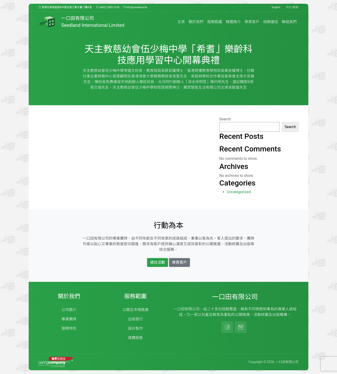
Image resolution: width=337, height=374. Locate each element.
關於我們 (196, 22)
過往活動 (157, 262)
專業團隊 (69, 319)
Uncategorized (239, 192)
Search (225, 119)
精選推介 (233, 22)
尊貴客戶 (251, 22)
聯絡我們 (289, 22)
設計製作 (135, 328)
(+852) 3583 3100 (108, 7)
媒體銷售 (135, 338)
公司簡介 (69, 310)
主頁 (181, 22)
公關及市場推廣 (135, 310)
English (276, 7)
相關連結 (270, 22)
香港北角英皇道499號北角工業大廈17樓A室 (65, 7)
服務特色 (69, 328)
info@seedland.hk (135, 7)
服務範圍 (214, 22)
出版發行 (135, 319)
